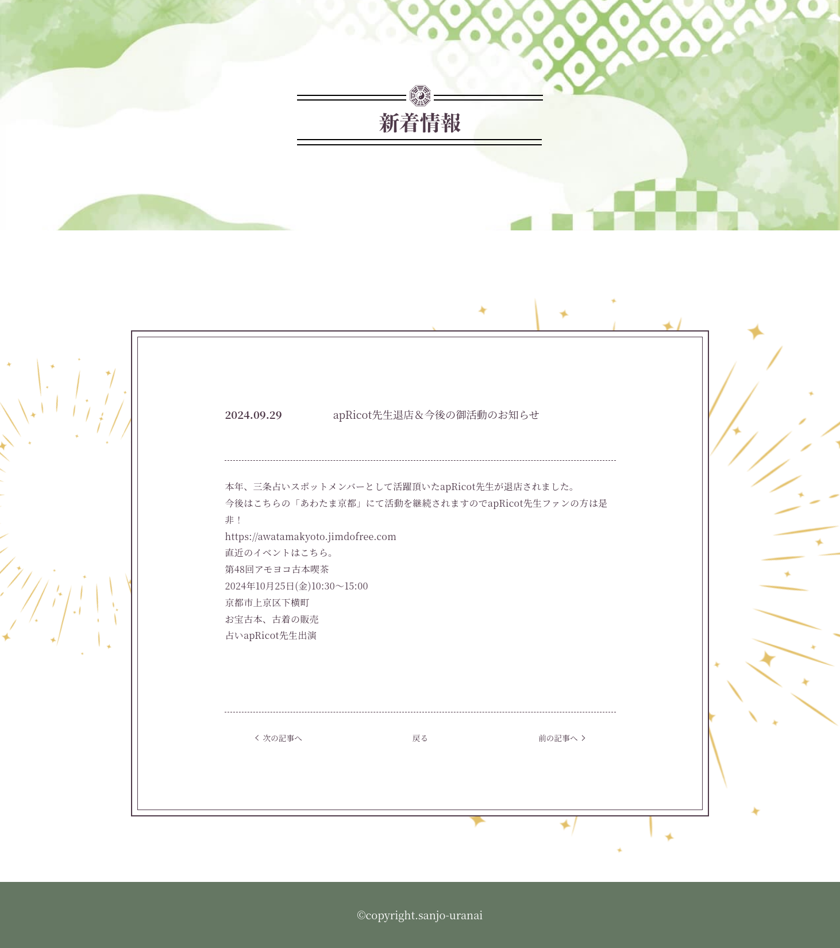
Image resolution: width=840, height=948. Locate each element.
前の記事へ (557, 737)
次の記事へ (282, 737)
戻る (420, 737)
